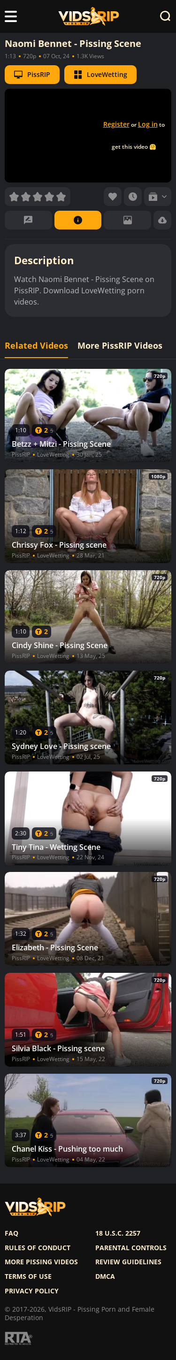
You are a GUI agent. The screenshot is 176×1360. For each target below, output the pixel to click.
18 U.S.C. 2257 (117, 1233)
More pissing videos (41, 1262)
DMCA (105, 1276)
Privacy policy (32, 1291)
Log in (148, 124)
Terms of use (28, 1276)
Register (116, 124)
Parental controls (131, 1248)
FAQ (11, 1233)
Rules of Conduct (37, 1248)
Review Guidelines (128, 1262)
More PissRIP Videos (119, 345)
